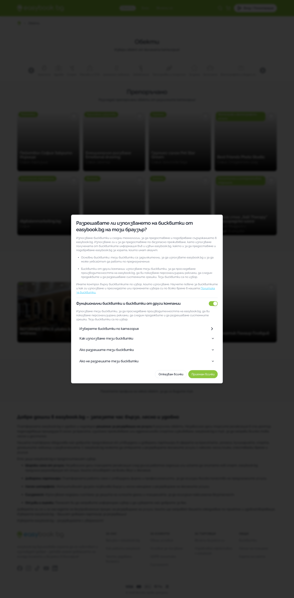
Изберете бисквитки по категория (147, 328)
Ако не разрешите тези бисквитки (147, 361)
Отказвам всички (173, 374)
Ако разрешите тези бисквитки (147, 350)
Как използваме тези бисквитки (147, 338)
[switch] (215, 303)
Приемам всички (205, 374)
